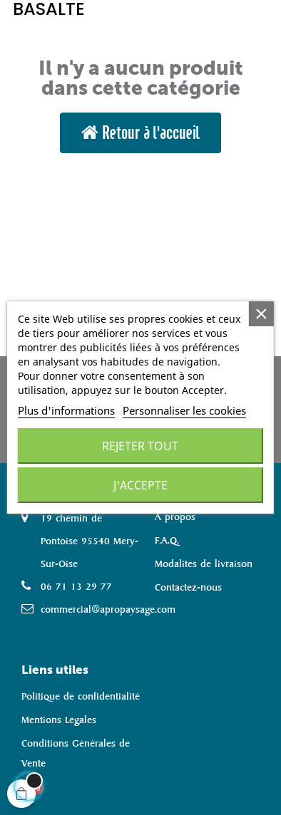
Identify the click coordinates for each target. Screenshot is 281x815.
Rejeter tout (140, 446)
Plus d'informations (66, 410)
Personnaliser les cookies (184, 410)
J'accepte (140, 485)
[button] (140, 133)
